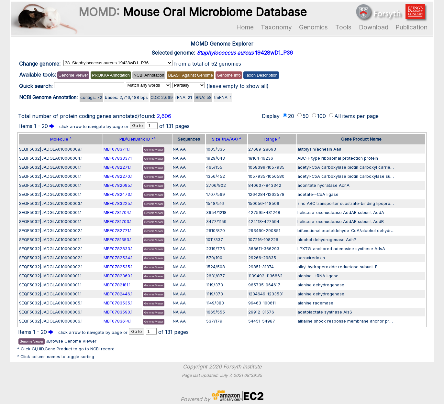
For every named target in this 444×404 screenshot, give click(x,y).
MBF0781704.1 (117, 212)
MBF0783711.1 (117, 149)
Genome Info (229, 75)
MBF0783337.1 (118, 158)
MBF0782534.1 (118, 257)
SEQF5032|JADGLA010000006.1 (51, 312)
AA (183, 149)
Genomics (313, 27)
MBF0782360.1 (118, 275)
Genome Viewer (73, 75)
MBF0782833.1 (118, 248)
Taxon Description (261, 75)
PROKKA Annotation (111, 75)
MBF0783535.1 (118, 303)
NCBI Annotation (149, 75)
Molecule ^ (61, 139)
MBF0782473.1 (118, 194)
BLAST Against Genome (190, 75)
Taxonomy (276, 27)
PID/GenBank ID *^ (137, 139)
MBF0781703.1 (117, 221)
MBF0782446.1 (118, 294)
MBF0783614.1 (117, 321)
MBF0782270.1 (118, 176)
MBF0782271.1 (117, 167)
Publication (411, 27)
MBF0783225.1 (118, 203)
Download (373, 27)
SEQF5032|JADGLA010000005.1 (51, 303)
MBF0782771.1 (117, 230)
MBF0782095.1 (118, 185)
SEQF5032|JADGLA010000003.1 (51, 203)
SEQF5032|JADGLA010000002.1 (51, 230)
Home (245, 27)
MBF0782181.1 (117, 284)
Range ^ (272, 139)
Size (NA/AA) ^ (226, 139)
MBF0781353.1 (117, 239)
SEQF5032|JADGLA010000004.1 (51, 158)
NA (176, 149)
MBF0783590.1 (118, 312)
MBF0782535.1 (118, 266)
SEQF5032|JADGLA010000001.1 (50, 167)
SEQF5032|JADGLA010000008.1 (51, 149)
